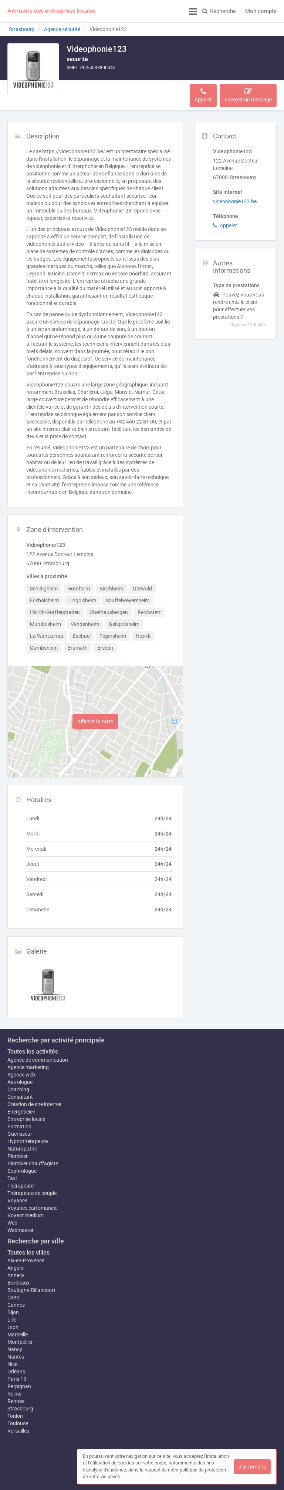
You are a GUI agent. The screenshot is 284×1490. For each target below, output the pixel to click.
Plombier (17, 1152)
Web (12, 1219)
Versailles (18, 1431)
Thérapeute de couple (32, 1189)
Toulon (15, 1416)
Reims (14, 1394)
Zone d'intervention (129, 91)
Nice (12, 1364)
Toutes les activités (32, 1044)
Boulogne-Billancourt (31, 1286)
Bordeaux (18, 1279)
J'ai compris (252, 1467)
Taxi (12, 1175)
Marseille (17, 1331)
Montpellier (20, 1338)
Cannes (16, 1301)
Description (84, 91)
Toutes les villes (28, 1248)
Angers (15, 1264)
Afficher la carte (95, 714)
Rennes (15, 1401)
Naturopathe (22, 1145)
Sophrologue (22, 1167)
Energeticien (21, 1104)
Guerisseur (19, 1126)
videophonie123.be (235, 194)
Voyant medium (25, 1212)
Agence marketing (28, 1060)
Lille (11, 1316)
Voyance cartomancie (32, 1204)
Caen (13, 1294)
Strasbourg (20, 1409)
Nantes (15, 1357)
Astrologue (20, 1075)
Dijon (13, 1309)
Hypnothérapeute (27, 1134)
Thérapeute (20, 1182)
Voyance (17, 1197)
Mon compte (261, 11)
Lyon (12, 1323)
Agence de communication (37, 1052)
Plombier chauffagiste (32, 1160)
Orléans (16, 1372)
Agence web (21, 1067)
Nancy (14, 1349)
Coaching (18, 1082)
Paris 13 (16, 1379)
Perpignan (19, 1386)
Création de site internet (34, 1097)
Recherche (219, 11)
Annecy (15, 1272)
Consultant (20, 1089)
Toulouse (17, 1423)
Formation (19, 1119)
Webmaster (20, 1226)
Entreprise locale (26, 1112)
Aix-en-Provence (25, 1257)
